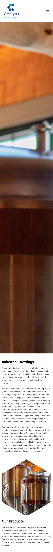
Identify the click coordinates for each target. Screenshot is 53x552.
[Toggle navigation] (47, 11)
